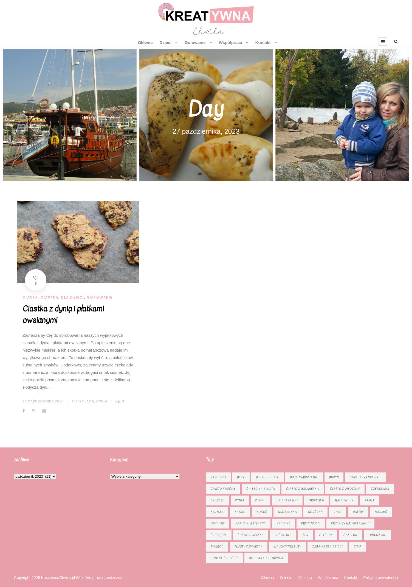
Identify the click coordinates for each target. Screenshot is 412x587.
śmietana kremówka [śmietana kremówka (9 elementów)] (266, 558)
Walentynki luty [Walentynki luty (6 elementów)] (287, 546)
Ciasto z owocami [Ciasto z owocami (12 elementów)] (345, 489)
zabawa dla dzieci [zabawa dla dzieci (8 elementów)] (327, 546)
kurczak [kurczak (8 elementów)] (315, 512)
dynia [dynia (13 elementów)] (239, 500)
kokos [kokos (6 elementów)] (261, 512)
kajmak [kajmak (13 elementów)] (217, 512)
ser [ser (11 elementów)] (305, 535)
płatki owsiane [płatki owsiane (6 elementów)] (251, 535)
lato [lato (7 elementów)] (338, 512)
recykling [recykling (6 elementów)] (283, 535)
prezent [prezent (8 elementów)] (283, 523)
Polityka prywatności (380, 577)
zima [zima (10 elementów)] (358, 546)
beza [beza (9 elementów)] (241, 477)
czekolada (83, 401)
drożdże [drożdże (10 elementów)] (217, 500)
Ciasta (30, 297)
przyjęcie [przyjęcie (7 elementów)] (219, 535)
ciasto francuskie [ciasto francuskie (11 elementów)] (366, 477)
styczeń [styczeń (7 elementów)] (325, 535)
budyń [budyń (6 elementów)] (334, 477)
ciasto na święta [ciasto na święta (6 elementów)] (260, 489)
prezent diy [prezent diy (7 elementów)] (310, 523)
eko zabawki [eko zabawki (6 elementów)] (287, 500)
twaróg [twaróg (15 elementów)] (217, 546)
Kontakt (263, 42)
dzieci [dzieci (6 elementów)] (260, 500)
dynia (101, 401)
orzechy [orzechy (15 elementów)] (218, 523)
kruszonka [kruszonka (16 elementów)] (287, 512)
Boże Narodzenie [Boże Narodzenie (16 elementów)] (304, 477)
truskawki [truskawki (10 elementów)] (377, 535)
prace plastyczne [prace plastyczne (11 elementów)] (251, 523)
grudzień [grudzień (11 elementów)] (316, 500)
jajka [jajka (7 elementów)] (369, 500)
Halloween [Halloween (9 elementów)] (344, 500)
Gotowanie (195, 42)
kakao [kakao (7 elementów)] (240, 512)
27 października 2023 (43, 401)
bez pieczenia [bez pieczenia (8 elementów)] (267, 477)
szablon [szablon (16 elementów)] (350, 535)
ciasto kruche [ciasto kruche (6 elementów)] (223, 489)
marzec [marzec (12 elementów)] (381, 512)
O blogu (305, 577)
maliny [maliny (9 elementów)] (358, 512)
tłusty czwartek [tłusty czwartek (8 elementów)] (249, 546)
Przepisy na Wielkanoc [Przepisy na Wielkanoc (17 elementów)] (350, 523)
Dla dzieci (72, 297)
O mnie (286, 577)
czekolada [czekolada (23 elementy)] (380, 489)
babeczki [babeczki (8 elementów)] (218, 477)
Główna (145, 42)
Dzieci (165, 42)
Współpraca (230, 42)
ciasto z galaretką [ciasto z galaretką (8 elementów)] (302, 489)
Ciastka (49, 297)
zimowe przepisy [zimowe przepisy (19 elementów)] (224, 558)
